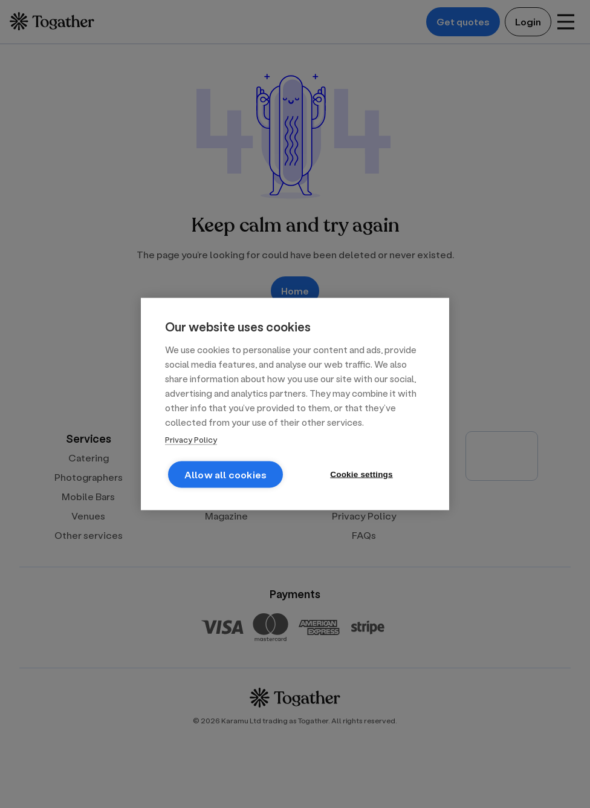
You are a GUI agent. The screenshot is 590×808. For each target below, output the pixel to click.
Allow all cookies (225, 474)
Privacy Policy (191, 439)
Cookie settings (361, 474)
